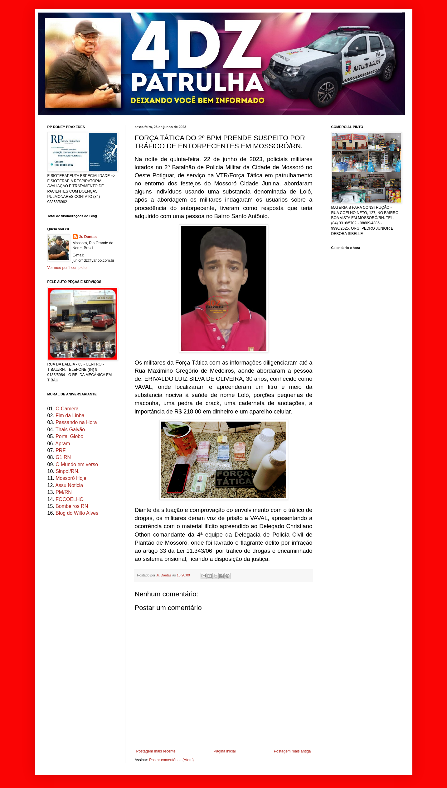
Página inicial (225, 751)
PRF (61, 450)
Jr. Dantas (164, 575)
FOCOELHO (70, 499)
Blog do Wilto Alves (77, 513)
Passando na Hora (76, 422)
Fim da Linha (70, 415)
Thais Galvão (70, 429)
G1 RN (63, 457)
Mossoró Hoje (71, 478)
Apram (62, 443)
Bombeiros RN (72, 506)
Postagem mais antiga (292, 751)
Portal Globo (69, 436)
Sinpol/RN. (67, 471)
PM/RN (64, 492)
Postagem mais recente (156, 751)
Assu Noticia (69, 485)
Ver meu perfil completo (67, 267)
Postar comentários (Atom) (171, 760)
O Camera (67, 408)
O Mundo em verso (77, 464)
